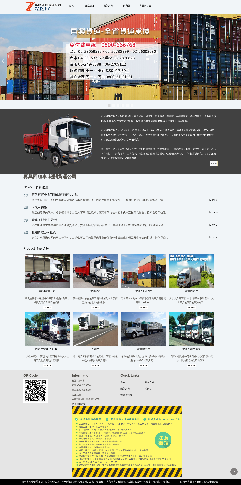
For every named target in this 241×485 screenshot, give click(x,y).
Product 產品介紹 (36, 248)
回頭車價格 (39, 207)
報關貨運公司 (47, 290)
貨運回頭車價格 (191, 348)
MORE (47, 307)
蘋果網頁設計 (79, 404)
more (214, 163)
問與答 (126, 5)
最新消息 (108, 5)
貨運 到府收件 (143, 290)
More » (213, 199)
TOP (234, 471)
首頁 (71, 5)
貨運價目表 (145, 5)
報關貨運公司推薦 (44, 232)
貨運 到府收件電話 (44, 220)
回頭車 (95, 348)
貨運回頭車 (191, 290)
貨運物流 (95, 290)
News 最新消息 (36, 187)
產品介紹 (90, 5)
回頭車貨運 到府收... (47, 348)
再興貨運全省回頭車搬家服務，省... (55, 194)
